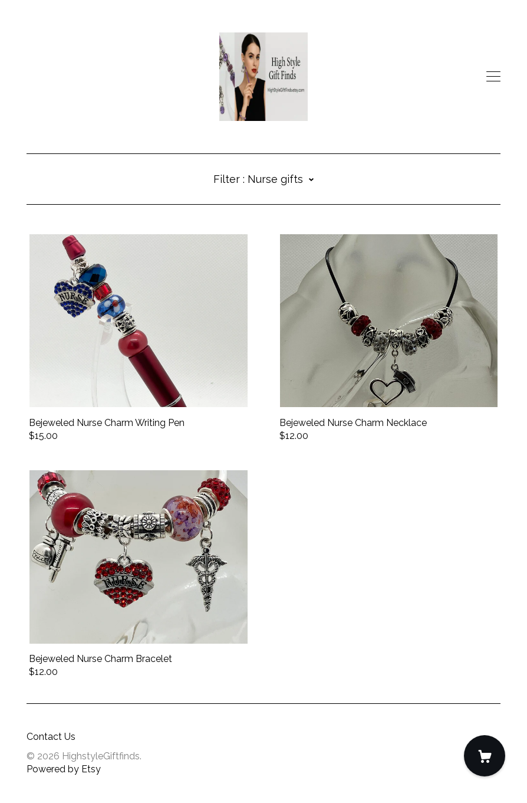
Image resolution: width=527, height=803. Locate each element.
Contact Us (51, 736)
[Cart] (484, 755)
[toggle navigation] (493, 77)
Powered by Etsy (64, 769)
